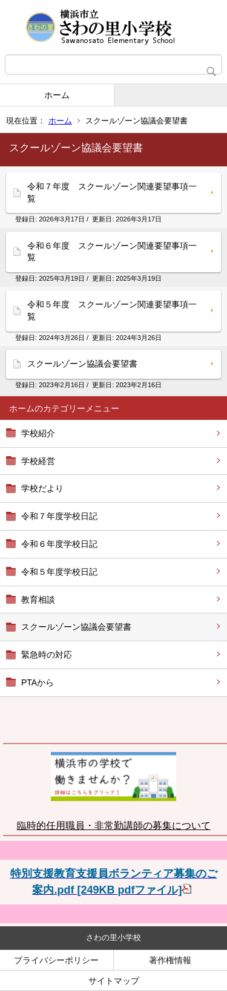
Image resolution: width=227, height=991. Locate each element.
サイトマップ (113, 981)
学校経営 (38, 461)
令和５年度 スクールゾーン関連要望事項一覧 (112, 310)
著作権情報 (170, 960)
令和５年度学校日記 (59, 572)
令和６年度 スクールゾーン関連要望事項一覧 (112, 252)
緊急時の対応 (46, 654)
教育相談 (38, 599)
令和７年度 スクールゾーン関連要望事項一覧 (112, 192)
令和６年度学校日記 (59, 544)
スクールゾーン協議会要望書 (76, 627)
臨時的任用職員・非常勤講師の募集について (114, 825)
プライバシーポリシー (56, 960)
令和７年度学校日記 (59, 516)
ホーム (57, 95)
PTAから (37, 682)
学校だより (42, 488)
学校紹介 (38, 433)
